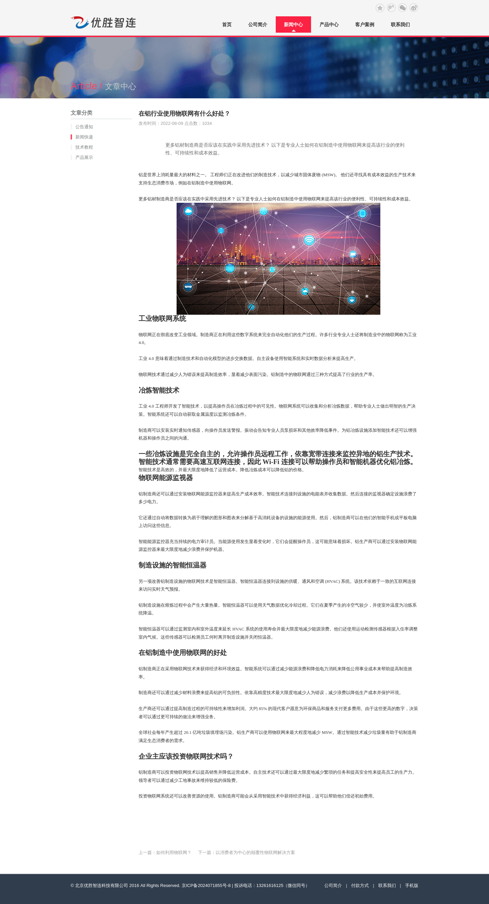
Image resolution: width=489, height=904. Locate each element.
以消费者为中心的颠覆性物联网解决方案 (255, 852)
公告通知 (84, 126)
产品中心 (329, 24)
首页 (227, 24)
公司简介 (257, 24)
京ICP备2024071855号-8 (206, 885)
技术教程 (84, 147)
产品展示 (84, 157)
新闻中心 (293, 24)
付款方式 (360, 885)
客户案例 (364, 24)
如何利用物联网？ (174, 852)
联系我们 (400, 24)
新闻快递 (84, 136)
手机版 (411, 885)
